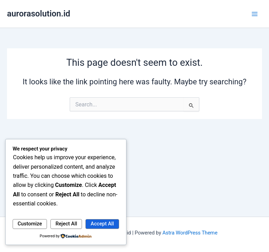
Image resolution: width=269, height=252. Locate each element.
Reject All (66, 223)
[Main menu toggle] (254, 14)
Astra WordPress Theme (190, 233)
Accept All (102, 223)
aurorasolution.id (38, 14)
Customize (30, 223)
